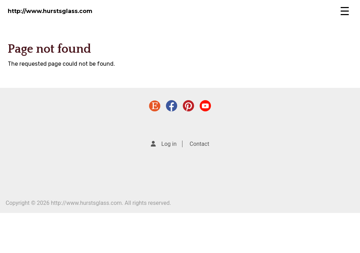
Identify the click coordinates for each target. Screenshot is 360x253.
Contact (199, 144)
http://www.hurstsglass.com (50, 11)
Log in (168, 144)
